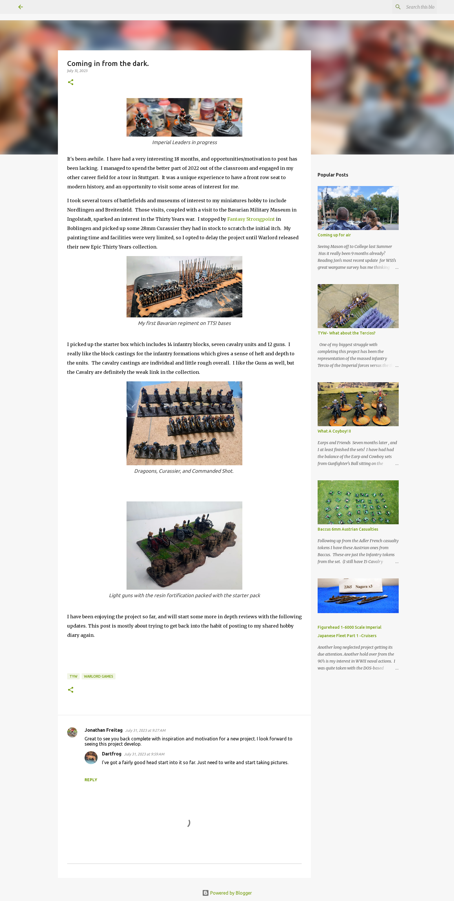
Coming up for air (334, 235)
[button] (70, 83)
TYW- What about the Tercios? (347, 333)
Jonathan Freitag (104, 730)
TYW (73, 676)
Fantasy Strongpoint (251, 219)
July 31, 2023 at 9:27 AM (145, 730)
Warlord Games (98, 676)
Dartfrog (112, 753)
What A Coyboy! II (334, 431)
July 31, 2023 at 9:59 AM (144, 754)
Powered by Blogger (227, 893)
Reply (91, 779)
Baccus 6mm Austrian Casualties (348, 529)
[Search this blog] (406, 7)
